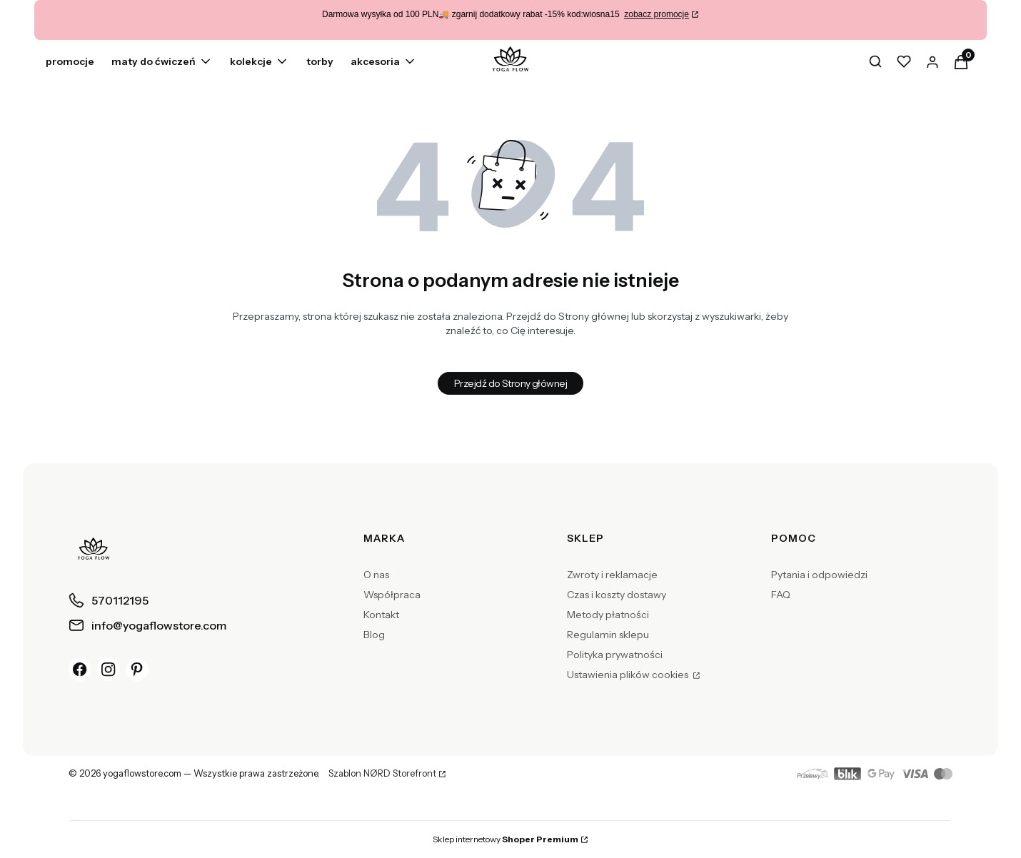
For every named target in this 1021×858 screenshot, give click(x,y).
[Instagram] (108, 669)
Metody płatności (608, 614)
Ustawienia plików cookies (628, 674)
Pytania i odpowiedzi (819, 574)
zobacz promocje (656, 14)
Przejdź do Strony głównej (510, 383)
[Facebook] (80, 669)
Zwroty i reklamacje (612, 574)
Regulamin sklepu (608, 634)
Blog (374, 634)
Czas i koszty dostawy (616, 594)
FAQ (780, 594)
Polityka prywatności (615, 654)
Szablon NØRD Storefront (382, 774)
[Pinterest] (137, 669)
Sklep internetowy (505, 839)
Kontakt (381, 614)
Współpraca (392, 594)
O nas (376, 574)
